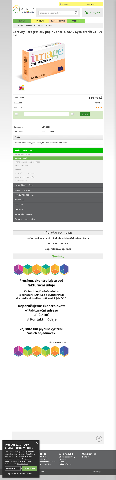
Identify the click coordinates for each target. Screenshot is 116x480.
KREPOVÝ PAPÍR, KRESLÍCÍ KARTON (27, 165)
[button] (21, 473)
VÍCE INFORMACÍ (58, 345)
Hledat (76, 13)
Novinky (58, 259)
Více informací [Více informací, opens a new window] (22, 464)
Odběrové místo (65, 469)
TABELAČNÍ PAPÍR (21, 169)
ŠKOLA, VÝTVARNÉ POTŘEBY (25, 222)
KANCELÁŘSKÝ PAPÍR (22, 157)
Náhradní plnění (42, 464)
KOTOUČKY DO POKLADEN (25, 176)
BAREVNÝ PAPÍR (21, 161)
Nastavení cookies (43, 468)
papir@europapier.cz (58, 252)
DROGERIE (19, 212)
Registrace (91, 4)
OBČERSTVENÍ (20, 203)
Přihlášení (66, 4)
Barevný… (54, 25)
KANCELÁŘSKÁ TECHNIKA (24, 198)
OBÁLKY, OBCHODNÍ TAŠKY (25, 180)
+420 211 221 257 (58, 246)
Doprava (62, 464)
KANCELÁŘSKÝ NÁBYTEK (24, 217)
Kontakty (85, 461)
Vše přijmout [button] (29, 468)
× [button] (37, 443)
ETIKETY (18, 172)
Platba (61, 466)
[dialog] (20, 459)
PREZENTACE (20, 207)
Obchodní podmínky (67, 461)
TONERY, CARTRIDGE (22, 193)
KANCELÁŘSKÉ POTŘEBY (24, 188)
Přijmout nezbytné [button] (13, 468)
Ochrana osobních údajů (46, 466)
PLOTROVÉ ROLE (21, 184)
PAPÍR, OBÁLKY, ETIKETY (25, 25)
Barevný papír (42, 25)
